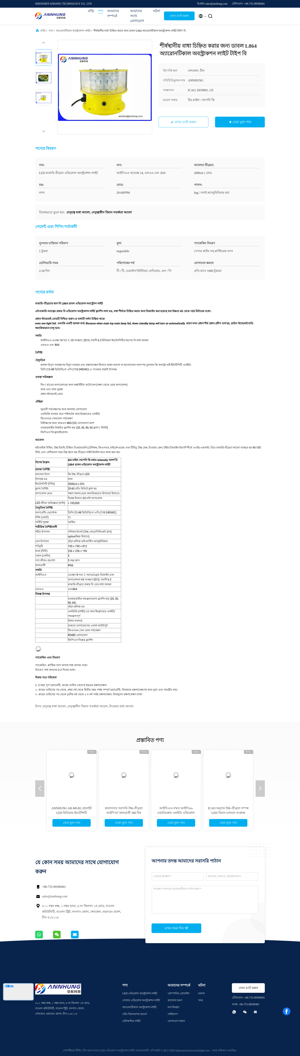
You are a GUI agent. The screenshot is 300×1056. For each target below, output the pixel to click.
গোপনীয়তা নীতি (72, 1050)
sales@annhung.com (54, 896)
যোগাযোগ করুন (176, 1021)
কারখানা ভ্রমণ (175, 1000)
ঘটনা (156, 11)
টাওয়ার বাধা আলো (121, 706)
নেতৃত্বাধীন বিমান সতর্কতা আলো (87, 706)
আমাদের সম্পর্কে (113, 13)
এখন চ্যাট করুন (179, 16)
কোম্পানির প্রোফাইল (179, 993)
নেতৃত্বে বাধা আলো (54, 706)
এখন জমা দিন (176, 928)
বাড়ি (91, 11)
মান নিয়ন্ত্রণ (173, 1007)
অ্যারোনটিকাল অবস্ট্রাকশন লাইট (73, 30)
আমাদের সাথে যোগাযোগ (137, 16)
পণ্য (100, 11)
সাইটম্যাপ (173, 1014)
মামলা (201, 993)
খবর (200, 1000)
